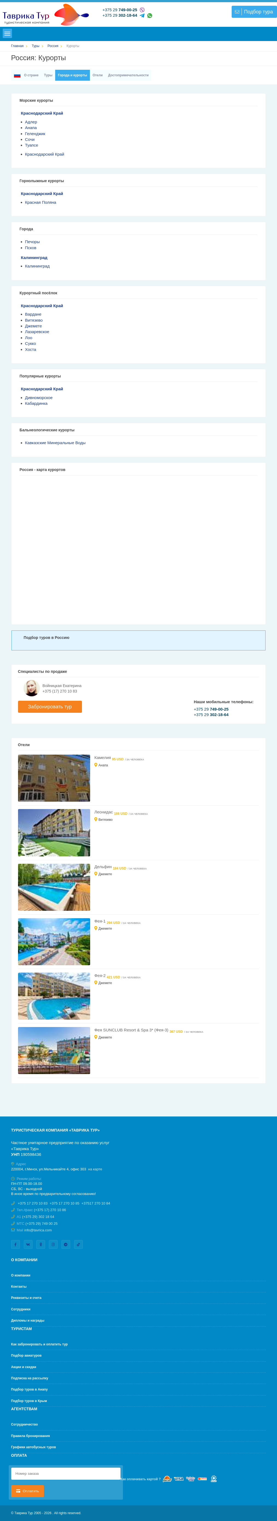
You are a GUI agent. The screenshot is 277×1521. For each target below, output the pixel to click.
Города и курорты (72, 75)
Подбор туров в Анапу (29, 1389)
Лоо (29, 337)
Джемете (33, 326)
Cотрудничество (24, 1424)
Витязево (34, 320)
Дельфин (103, 866)
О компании (21, 1275)
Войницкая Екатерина (62, 686)
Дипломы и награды (28, 1320)
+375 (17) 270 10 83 (60, 691)
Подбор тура (253, 11)
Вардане (33, 314)
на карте (95, 1169)
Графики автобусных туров (33, 1447)
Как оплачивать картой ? (140, 1479)
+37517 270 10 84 (95, 1203)
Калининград (34, 257)
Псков (30, 247)
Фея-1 (100, 921)
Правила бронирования (30, 1436)
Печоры (32, 241)
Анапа (31, 127)
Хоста (30, 349)
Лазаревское (37, 331)
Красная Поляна (40, 202)
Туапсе (31, 145)
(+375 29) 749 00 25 (41, 1224)
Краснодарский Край (42, 113)
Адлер (31, 122)
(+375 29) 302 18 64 (38, 1217)
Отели (98, 75)
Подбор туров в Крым (29, 1401)
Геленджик (35, 133)
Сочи (30, 139)
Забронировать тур (50, 706)
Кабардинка (36, 403)
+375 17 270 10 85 (64, 1203)
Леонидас (104, 812)
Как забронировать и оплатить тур (39, 1344)
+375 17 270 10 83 (33, 1203)
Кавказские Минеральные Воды (55, 442)
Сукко (30, 343)
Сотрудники (21, 1309)
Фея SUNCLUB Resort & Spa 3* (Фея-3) (131, 1030)
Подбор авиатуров (26, 1355)
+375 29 (119, 9)
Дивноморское (39, 397)
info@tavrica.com (38, 1230)
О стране (26, 75)
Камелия (103, 757)
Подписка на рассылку (29, 1378)
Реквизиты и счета (26, 1298)
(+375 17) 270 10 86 (50, 1210)
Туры (48, 75)
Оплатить (27, 1491)
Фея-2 (100, 975)
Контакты (19, 1287)
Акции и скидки (23, 1367)
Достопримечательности (128, 75)
